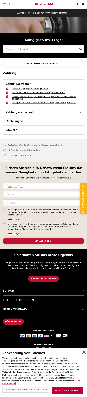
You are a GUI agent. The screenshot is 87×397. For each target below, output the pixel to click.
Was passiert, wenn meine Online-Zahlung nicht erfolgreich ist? (41, 102)
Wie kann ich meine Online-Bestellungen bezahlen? (35, 92)
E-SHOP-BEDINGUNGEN (43, 300)
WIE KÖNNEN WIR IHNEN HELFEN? (43, 63)
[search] (10, 4)
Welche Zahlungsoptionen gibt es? (27, 88)
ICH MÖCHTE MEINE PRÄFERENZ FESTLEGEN (25, 392)
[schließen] (84, 355)
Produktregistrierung (44, 278)
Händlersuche (13, 321)
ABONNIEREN (43, 241)
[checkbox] (4, 210)
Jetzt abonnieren (83, 198)
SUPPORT (43, 290)
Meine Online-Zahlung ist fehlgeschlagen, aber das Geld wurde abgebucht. (41, 97)
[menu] (4, 4)
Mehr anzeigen (14, 219)
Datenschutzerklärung (60, 177)
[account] (77, 4)
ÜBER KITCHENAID (43, 309)
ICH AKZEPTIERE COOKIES (67, 393)
